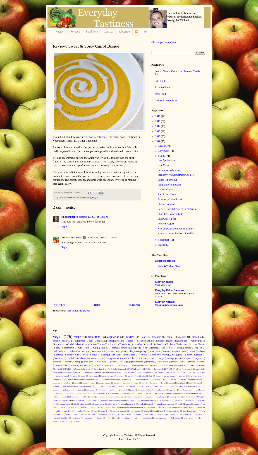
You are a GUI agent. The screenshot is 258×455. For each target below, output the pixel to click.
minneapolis (83, 348)
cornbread (198, 379)
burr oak (192, 372)
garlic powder (92, 390)
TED (148, 369)
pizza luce (101, 361)
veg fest (198, 348)
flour (121, 386)
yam (96, 365)
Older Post (134, 304)
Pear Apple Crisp (166, 160)
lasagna (199, 393)
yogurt (55, 421)
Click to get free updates (163, 42)
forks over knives (160, 354)
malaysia (82, 358)
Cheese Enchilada (167, 204)
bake (91, 341)
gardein (81, 390)
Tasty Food (160, 94)
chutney (59, 354)
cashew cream (107, 376)
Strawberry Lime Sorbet (170, 199)
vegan (95, 197)
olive (169, 400)
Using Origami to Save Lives (169, 304)
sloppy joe (201, 407)
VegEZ (169, 369)
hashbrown (69, 348)
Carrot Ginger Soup (167, 180)
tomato (188, 348)
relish (63, 407)
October (162, 156)
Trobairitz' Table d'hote (168, 266)
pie (75, 404)
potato (64, 341)
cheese (202, 351)
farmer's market (79, 386)
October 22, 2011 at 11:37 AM (102, 237)
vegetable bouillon (60, 418)
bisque (63, 197)
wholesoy (75, 365)
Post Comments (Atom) (78, 310)
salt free (116, 407)
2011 (158, 141)
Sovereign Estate (100, 369)
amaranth (189, 369)
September (163, 239)
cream (85, 354)
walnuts (127, 418)
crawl (77, 383)
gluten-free (182, 341)
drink (191, 383)
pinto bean (84, 404)
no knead (131, 400)
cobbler (145, 379)
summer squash (119, 411)
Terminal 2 (158, 369)
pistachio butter (98, 404)
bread (55, 341)
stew (171, 348)
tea (154, 411)
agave (122, 351)
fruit (181, 354)
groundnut (123, 390)
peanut (68, 361)
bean (102, 344)
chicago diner (196, 376)
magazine (149, 397)
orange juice (174, 358)
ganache (56, 390)
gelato (104, 390)
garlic (170, 341)
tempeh (162, 411)
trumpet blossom (124, 414)
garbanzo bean (68, 390)
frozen (172, 386)
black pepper (158, 372)
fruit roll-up (183, 386)
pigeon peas (87, 361)
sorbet (150, 361)
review (83, 197)
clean (137, 379)
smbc (58, 411)
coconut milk (130, 151)
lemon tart (74, 397)
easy (58, 348)
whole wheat (75, 344)
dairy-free (145, 383)
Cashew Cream (165, 189)
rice (73, 341)
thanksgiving (174, 411)
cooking (173, 379)
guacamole (141, 390)
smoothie (196, 337)
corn (203, 344)
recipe (116, 136)
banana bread (130, 372)
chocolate (160, 344)
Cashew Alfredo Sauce (166, 100)
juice (157, 393)
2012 (158, 136)
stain (95, 411)
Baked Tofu (160, 81)
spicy (88, 411)
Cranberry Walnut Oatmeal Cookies (176, 175)
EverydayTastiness (71, 237)
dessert (161, 341)
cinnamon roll (118, 379)
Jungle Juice (165, 365)
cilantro (171, 344)
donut (171, 383)
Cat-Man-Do (122, 365)
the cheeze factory (190, 411)
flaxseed (111, 386)
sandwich (127, 407)
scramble (151, 407)
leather (55, 397)
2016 (158, 116)
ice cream (97, 393)
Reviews (75, 31)
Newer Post (59, 304)
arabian (77, 372)
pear (77, 361)
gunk (151, 390)
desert (163, 383)
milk (185, 397)
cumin (116, 383)
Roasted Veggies (166, 223)
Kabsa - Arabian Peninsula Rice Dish (176, 233)
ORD (65, 369)
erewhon (66, 386)
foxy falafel (130, 386)
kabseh (173, 393)
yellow (199, 418)
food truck (143, 354)
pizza (114, 348)
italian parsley (128, 393)
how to (80, 393)
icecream (107, 393)
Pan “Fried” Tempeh (168, 194)
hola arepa (70, 393)
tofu (179, 348)
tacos (174, 361)
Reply (64, 226)
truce (112, 414)
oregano (187, 358)
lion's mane (101, 397)
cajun (75, 376)
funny (189, 354)
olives (177, 400)
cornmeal (56, 383)
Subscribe (124, 31)
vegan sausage (185, 414)
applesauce (66, 372)
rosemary (83, 407)
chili (152, 341)
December (163, 146)
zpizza (64, 421)
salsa (163, 348)
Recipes (60, 31)
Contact (108, 31)
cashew (192, 351)
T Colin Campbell (118, 369)
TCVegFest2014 (136, 369)
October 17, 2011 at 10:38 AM (94, 217)
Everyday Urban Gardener (169, 290)
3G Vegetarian (107, 365)
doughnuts (181, 383)
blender (170, 372)
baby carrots (90, 344)
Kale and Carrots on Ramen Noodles (176, 228)
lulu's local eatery (116, 397)
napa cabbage (78, 400)
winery (86, 365)
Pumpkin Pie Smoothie (169, 184)
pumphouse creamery (165, 404)
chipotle (87, 379)
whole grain (188, 418)
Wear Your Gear (163, 284)
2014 (158, 126)
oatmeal (151, 400)
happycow (172, 390)
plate (123, 404)
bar (139, 372)
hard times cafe (186, 390)
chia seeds (183, 376)
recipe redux (138, 361)
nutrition (141, 400)
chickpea (56, 379)
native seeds (92, 400)
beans (165, 351)
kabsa (164, 393)
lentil (84, 397)
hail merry (161, 390)
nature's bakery (107, 400)
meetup (109, 358)
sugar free (105, 411)
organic (198, 358)
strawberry (61, 344)
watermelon (61, 365)
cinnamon (183, 344)
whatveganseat (160, 418)
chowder (105, 379)
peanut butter (65, 404)
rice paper (73, 407)
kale (203, 341)
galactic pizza (196, 386)
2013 (158, 131)
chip (79, 379)
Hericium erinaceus (148, 365)
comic (194, 344)
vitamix (99, 418)
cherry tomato (169, 376)
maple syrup (162, 397)
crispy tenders (105, 383)
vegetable (198, 414)
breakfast (138, 344)
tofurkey (66, 414)
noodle (131, 358)
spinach (81, 341)
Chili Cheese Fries (167, 218)
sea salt (161, 407)
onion (151, 358)
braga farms (180, 372)
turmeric (138, 414)
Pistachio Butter (163, 87)
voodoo (109, 418)
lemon (64, 397)
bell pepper (113, 344)
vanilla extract (170, 414)
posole (141, 404)
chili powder (68, 379)
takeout (147, 411)
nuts (95, 348)
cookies (163, 379)
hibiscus (59, 393)
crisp (85, 383)
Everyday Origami (165, 301)
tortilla (83, 414)
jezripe (148, 393)
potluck (150, 404)
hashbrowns (200, 390)
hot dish (70, 358)
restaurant (94, 336)
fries (173, 354)
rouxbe (99, 407)
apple (130, 341)
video (192, 361)
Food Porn (92, 31)
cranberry (68, 383)
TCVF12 (112, 351)
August (162, 245)
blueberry (125, 344)
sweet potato (135, 411)
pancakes (57, 361)
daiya (94, 354)
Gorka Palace (59, 351)
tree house (103, 414)
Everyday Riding (164, 281)
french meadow (160, 386)
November (163, 151)
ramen (196, 404)
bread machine (178, 351)
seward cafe (189, 407)
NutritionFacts (179, 365)
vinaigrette (88, 418)
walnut (202, 361)
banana (100, 341)
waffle (117, 418)
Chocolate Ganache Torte (170, 214)
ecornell (56, 386)
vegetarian (113, 336)
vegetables (75, 418)
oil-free (161, 400)
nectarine (120, 400)
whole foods (175, 418)
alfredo (178, 369)
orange (161, 358)
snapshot (67, 411)
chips (96, 379)
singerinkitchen (69, 217)
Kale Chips (163, 165)
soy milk (78, 411)
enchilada (130, 354)
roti (92, 407)
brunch (149, 344)
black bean (141, 341)
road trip (120, 341)
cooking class (185, 379)
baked (103, 372)
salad (108, 407)
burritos (202, 372)
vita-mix (182, 337)
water (136, 418)
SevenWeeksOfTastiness (80, 369)
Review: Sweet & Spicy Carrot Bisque (177, 209)
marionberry (96, 358)
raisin (188, 404)
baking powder (115, 372)
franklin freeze (144, 386)
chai (150, 376)
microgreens (175, 397)
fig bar (91, 386)
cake (83, 376)
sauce (142, 407)
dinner (104, 354)
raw (146, 348)
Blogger (136, 439)
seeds (178, 407)
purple (180, 404)
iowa (117, 393)
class (129, 379)
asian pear (154, 351)
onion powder (188, 400)
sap (135, 407)
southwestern (162, 361)
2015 (158, 121)
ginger (199, 354)
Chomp (134, 365)
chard (158, 376)
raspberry (137, 348)
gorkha (112, 390)
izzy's (140, 393)
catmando (121, 376)
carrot (69, 197)
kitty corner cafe (186, 393)
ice (88, 393)
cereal (130, 376)
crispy (93, 383)
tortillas (92, 414)
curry (136, 383)
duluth (199, 383)
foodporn (156, 337)
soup (89, 197)
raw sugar (124, 361)
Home (97, 304)
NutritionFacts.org (165, 260)
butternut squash (62, 376)
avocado (94, 372)
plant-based (112, 404)
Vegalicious (100, 136)
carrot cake (93, 376)
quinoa (113, 361)
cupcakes (126, 383)
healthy (194, 341)
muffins (120, 358)
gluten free (58, 358)
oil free (141, 358)
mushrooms (65, 400)
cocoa (154, 379)
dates (155, 383)
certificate (141, 376)
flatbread (101, 386)
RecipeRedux (98, 351)
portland (131, 404)
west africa (146, 418)
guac (132, 390)
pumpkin (125, 348)
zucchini (73, 421)
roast (154, 348)
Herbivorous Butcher (78, 351)
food (144, 337)
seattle (170, 407)
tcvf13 (183, 361)
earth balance (116, 354)
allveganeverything (137, 351)
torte (75, 414)
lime (91, 397)
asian (86, 372)
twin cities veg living (153, 414)
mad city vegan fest (134, 397)
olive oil (104, 348)
